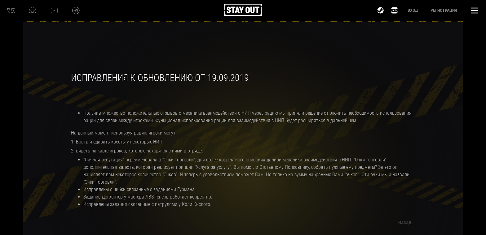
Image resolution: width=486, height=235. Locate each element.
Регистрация (444, 10)
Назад (404, 222)
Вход (413, 10)
